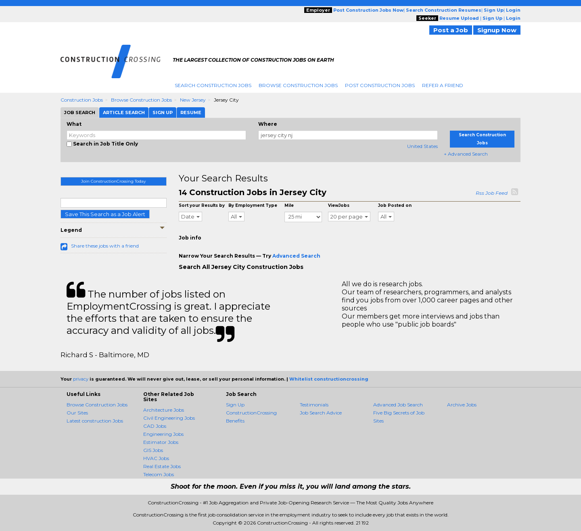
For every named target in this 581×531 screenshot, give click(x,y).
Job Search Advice (321, 413)
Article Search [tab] (124, 112)
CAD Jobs (154, 426)
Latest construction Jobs (95, 421)
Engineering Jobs (163, 434)
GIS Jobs (153, 450)
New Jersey (193, 100)
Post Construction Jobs (380, 85)
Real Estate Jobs (162, 466)
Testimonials (314, 405)
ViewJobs (338, 205)
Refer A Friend (442, 85)
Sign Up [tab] (163, 112)
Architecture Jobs (163, 410)
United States (422, 146)
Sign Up (235, 405)
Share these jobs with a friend (105, 246)
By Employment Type (252, 205)
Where (267, 124)
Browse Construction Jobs (298, 85)
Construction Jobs (82, 100)
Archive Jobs (462, 405)
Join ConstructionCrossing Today (113, 181)
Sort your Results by (202, 205)
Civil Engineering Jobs (169, 418)
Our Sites (77, 413)
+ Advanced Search (466, 154)
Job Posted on (395, 205)
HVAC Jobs (156, 458)
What (74, 124)
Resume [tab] (190, 112)
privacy (80, 379)
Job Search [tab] (79, 112)
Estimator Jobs (160, 442)
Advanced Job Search (398, 405)
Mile (289, 205)
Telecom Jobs (158, 474)
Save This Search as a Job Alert (105, 214)
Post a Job (450, 30)
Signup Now (496, 30)
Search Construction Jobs (213, 85)
